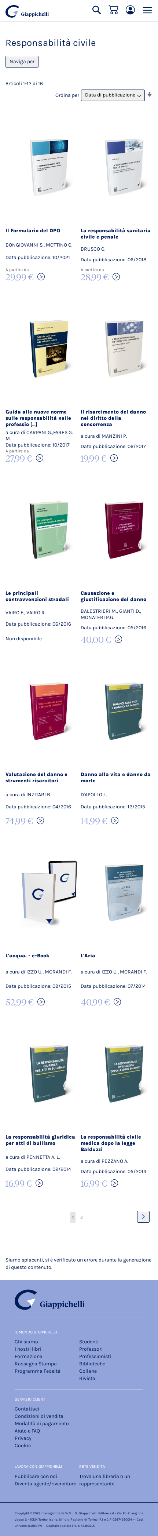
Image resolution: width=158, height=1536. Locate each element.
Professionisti (95, 1356)
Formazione (28, 1356)
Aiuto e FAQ (27, 1431)
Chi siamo (26, 1342)
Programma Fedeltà (37, 1371)
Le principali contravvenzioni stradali (37, 596)
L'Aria (88, 956)
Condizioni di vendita (39, 1416)
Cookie (23, 1445)
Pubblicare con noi (36, 1476)
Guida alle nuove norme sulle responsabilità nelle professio (38, 418)
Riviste (87, 1378)
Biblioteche (92, 1364)
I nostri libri (28, 1349)
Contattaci (27, 1409)
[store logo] (27, 11)
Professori (91, 1349)
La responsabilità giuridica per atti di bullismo (40, 1140)
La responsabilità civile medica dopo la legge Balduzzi (111, 1143)
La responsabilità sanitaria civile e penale (116, 234)
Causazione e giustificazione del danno (113, 596)
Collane (88, 1371)
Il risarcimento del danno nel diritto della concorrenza (113, 418)
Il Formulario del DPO (32, 231)
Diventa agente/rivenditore (45, 1484)
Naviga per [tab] (22, 61)
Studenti (89, 1342)
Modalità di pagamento (42, 1423)
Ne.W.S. (65, 1513)
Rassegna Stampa (36, 1364)
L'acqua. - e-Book (27, 956)
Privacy (23, 1438)
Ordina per (67, 95)
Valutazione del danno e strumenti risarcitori (36, 777)
